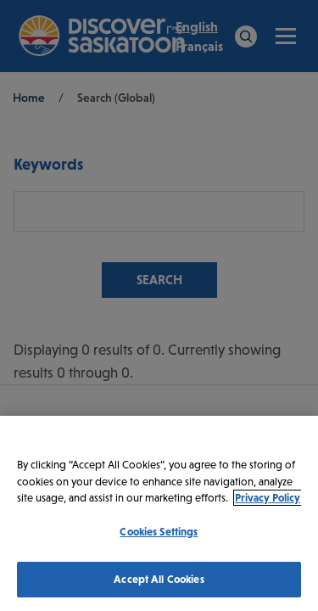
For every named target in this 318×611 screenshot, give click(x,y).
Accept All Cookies (159, 579)
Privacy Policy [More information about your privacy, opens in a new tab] (267, 497)
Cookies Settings (159, 531)
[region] (159, 513)
